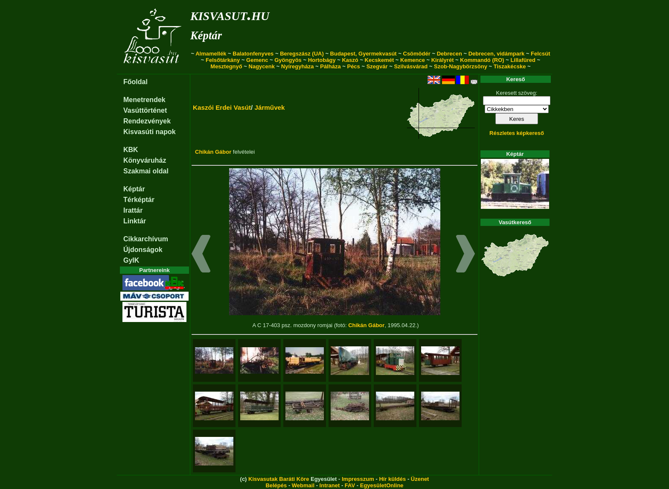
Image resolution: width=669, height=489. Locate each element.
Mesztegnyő (226, 66)
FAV (350, 485)
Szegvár (377, 66)
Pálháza (330, 66)
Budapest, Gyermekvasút (363, 53)
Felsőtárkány (223, 60)
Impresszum (358, 479)
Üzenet (420, 479)
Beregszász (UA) (302, 53)
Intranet (330, 485)
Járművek (270, 107)
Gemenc (257, 60)
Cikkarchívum (145, 239)
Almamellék (210, 53)
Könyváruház (144, 160)
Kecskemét (379, 60)
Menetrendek (144, 99)
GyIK (131, 260)
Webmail (303, 485)
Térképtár (138, 199)
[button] (201, 255)
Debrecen (449, 53)
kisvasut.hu (229, 14)
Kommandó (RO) (482, 60)
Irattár (133, 210)
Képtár (206, 35)
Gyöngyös (288, 60)
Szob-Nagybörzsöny (460, 66)
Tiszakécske (510, 66)
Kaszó (350, 60)
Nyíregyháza (297, 66)
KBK (130, 149)
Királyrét (442, 60)
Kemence (412, 60)
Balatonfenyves (253, 53)
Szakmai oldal (146, 171)
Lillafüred (522, 60)
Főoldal (135, 81)
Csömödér (416, 53)
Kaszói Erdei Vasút (222, 107)
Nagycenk (262, 66)
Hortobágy (322, 60)
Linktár (134, 221)
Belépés (276, 485)
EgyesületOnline (382, 485)
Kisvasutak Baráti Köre (278, 479)
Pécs (353, 66)
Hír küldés (392, 479)
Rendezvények (147, 121)
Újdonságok (143, 249)
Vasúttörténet (145, 110)
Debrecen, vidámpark (496, 53)
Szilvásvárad (411, 66)
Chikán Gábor (213, 152)
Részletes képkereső (516, 133)
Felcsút (540, 53)
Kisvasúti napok (149, 131)
